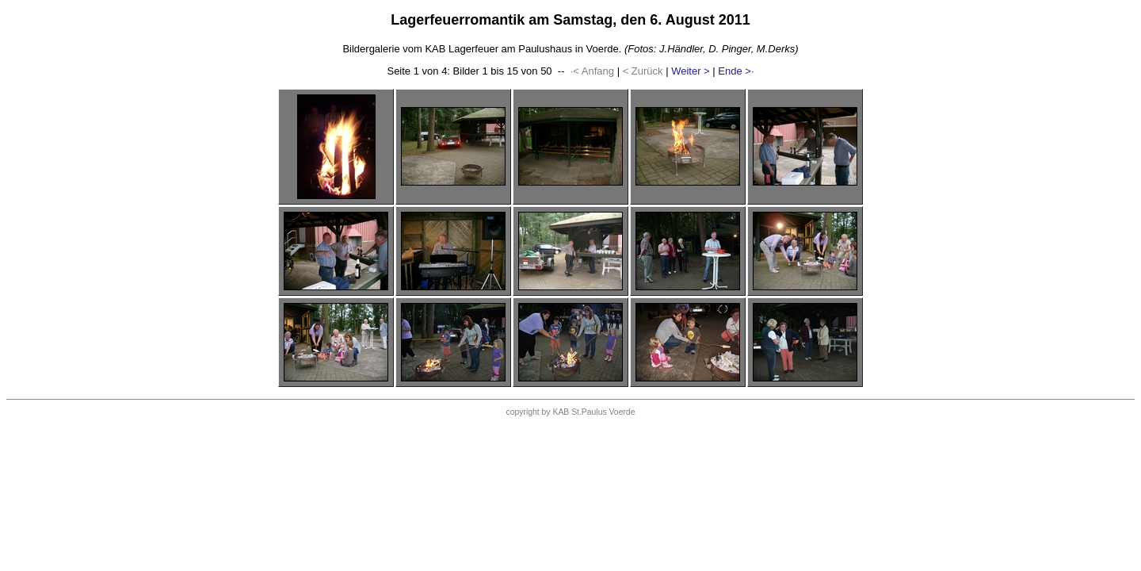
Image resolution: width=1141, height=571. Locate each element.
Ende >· (736, 71)
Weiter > (690, 71)
